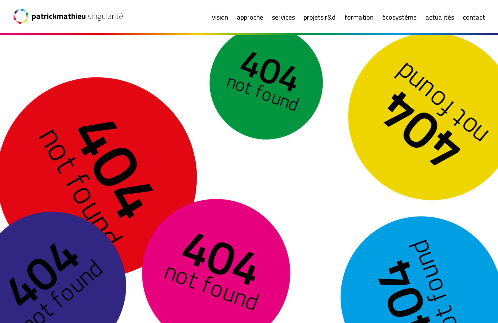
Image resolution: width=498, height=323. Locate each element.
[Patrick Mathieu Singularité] (70, 16)
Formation (359, 17)
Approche (250, 17)
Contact (474, 17)
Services (283, 17)
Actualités (439, 17)
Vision (220, 17)
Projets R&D (319, 17)
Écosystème (399, 17)
